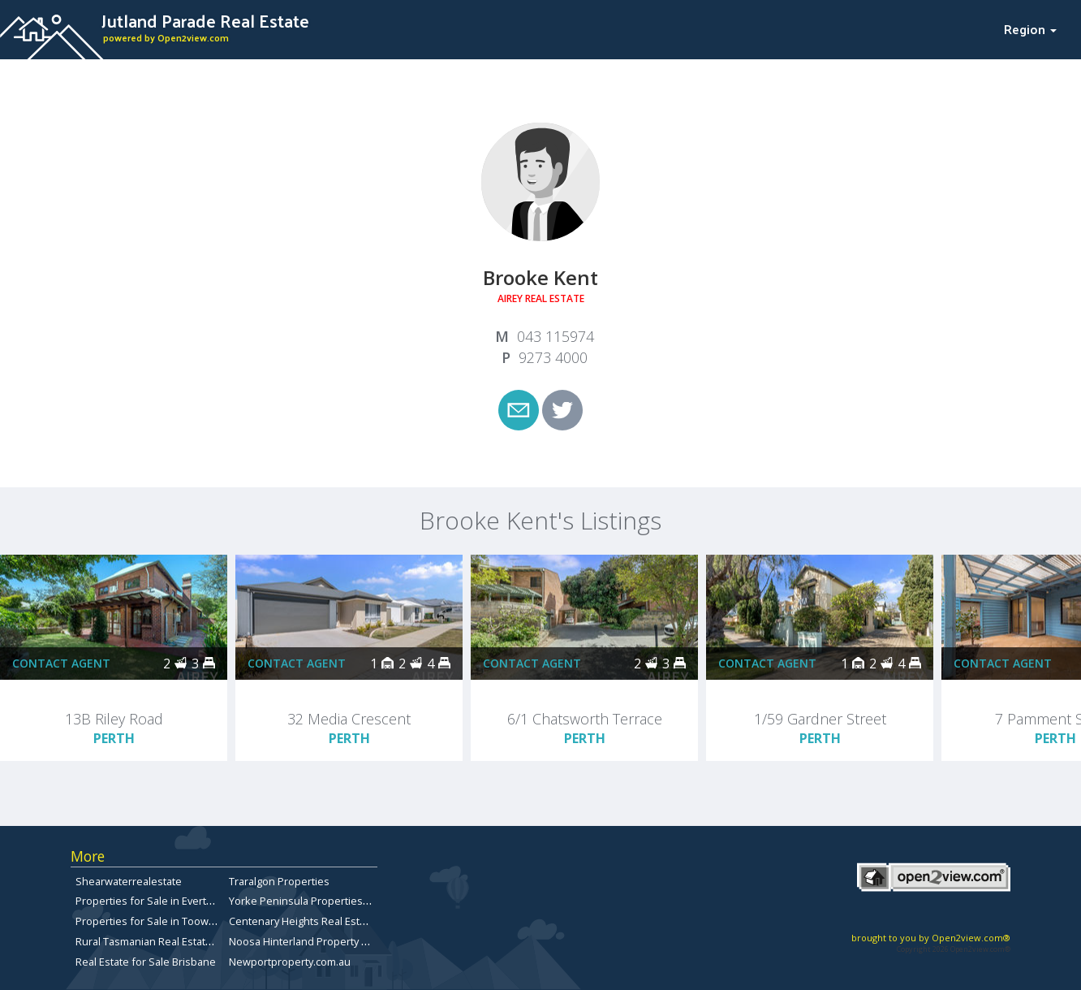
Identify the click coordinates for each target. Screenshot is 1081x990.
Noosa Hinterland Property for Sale (314, 941)
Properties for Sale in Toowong (151, 921)
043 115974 (555, 336)
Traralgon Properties (279, 881)
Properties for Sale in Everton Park (159, 900)
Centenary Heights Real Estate (302, 921)
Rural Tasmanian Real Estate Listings (163, 941)
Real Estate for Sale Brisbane (145, 961)
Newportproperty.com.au (290, 961)
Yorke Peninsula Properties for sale (316, 900)
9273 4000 (553, 357)
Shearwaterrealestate (128, 881)
